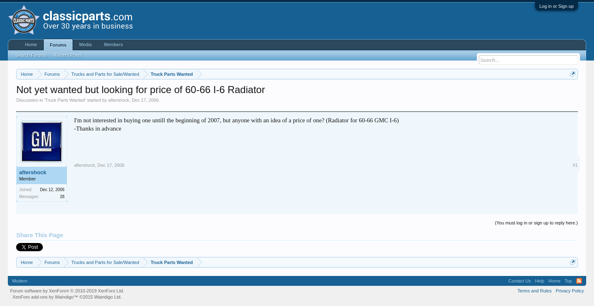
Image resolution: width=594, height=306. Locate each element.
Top (568, 280)
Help (539, 280)
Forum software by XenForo (67, 290)
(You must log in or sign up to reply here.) (536, 222)
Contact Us (519, 280)
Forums (58, 44)
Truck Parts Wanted (65, 100)
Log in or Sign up (556, 6)
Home (31, 44)
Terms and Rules (535, 290)
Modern (19, 280)
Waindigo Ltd (107, 296)
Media (85, 44)
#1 (575, 165)
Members (113, 44)
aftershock (118, 100)
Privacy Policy (570, 290)
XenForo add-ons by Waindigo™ (45, 296)
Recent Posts (68, 55)
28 (62, 196)
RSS (579, 281)
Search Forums (30, 55)
